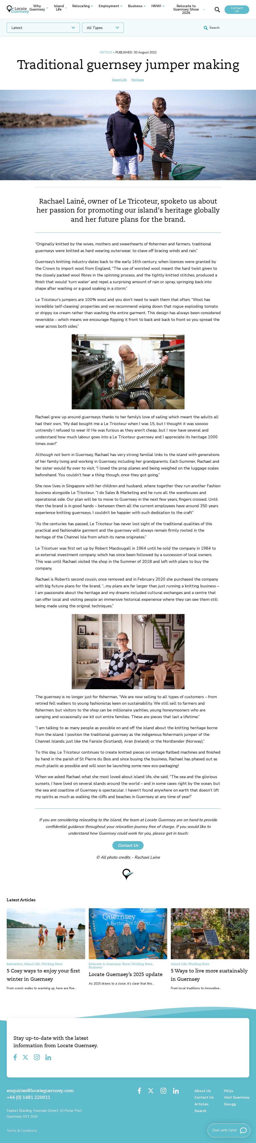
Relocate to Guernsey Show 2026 (189, 9)
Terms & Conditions (22, 1130)
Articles (201, 1104)
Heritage (137, 80)
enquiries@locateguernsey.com (40, 1091)
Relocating (82, 6)
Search (200, 1110)
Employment (110, 6)
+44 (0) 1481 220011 (28, 1097)
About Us (202, 1090)
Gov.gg (230, 1104)
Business (137, 6)
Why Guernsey (38, 7)
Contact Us (237, 9)
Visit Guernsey (236, 1097)
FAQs (228, 1090)
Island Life (60, 7)
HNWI (158, 6)
